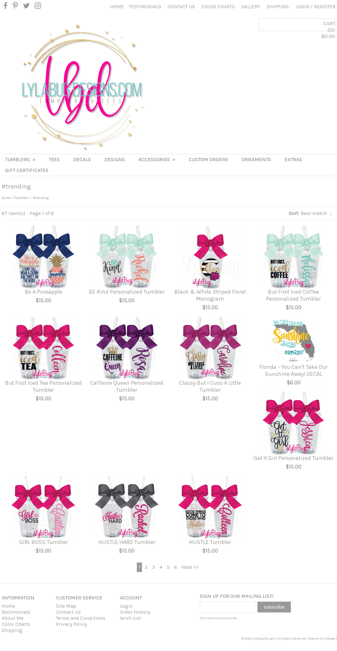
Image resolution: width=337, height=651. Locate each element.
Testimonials (145, 7)
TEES (54, 159)
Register (324, 7)
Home (117, 7)
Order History (135, 612)
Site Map (66, 606)
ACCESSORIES (156, 159)
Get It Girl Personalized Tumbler (293, 458)
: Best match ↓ (310, 213)
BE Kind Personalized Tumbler (127, 292)
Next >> (190, 567)
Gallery (250, 7)
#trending (41, 198)
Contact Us (181, 7)
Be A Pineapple (43, 292)
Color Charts (218, 7)
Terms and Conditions (80, 618)
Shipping (278, 7)
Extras (293, 159)
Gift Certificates (26, 170)
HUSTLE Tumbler (210, 542)
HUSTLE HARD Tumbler (126, 542)
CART (305, 35)
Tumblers (20, 159)
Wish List (130, 618)
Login (302, 7)
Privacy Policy (71, 624)
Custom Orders (208, 159)
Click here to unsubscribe (218, 618)
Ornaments (256, 159)
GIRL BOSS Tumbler (43, 542)
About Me (13, 618)
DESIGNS (114, 159)
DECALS (82, 159)
